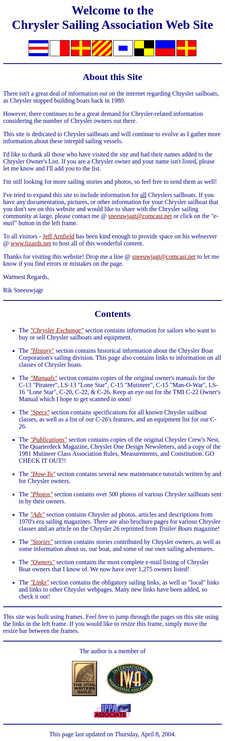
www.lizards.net (31, 243)
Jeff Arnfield (58, 236)
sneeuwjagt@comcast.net (140, 216)
